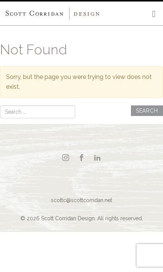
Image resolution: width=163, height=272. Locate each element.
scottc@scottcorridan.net (81, 200)
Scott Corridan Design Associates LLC (53, 14)
